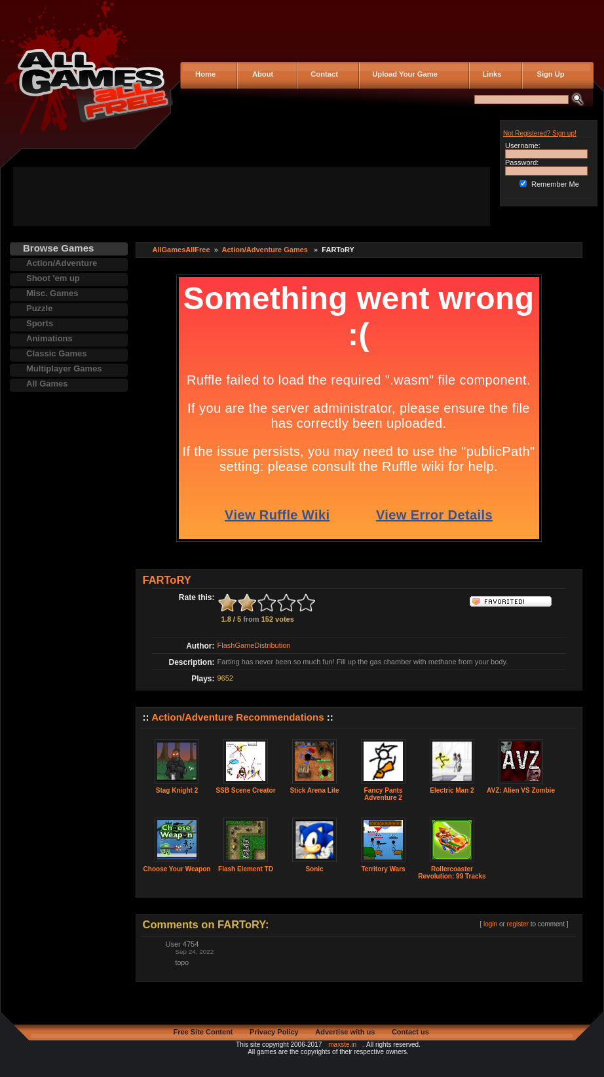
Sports (39, 323)
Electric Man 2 (452, 790)
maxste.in (342, 1044)
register (518, 924)
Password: (521, 162)
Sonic (314, 869)
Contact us (410, 1032)
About (259, 74)
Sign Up (547, 74)
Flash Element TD (245, 869)
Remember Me (555, 184)
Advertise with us (345, 1032)
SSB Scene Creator (245, 790)
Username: (522, 145)
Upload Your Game (403, 74)
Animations (49, 338)
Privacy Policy (274, 1032)
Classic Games (56, 353)
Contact (322, 74)
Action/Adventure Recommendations (237, 717)
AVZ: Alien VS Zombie (521, 790)
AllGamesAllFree (181, 250)
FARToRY (167, 580)
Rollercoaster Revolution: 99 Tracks (451, 872)
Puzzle (39, 308)
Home (204, 74)
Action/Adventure (61, 263)
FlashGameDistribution (254, 645)
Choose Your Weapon (177, 869)
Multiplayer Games (64, 368)
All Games (47, 383)
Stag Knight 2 (177, 790)
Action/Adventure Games (265, 250)
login (490, 924)
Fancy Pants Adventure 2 (383, 794)
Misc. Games (52, 293)
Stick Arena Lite (314, 790)
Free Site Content (203, 1032)
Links (489, 74)
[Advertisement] (251, 196)
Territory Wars (383, 869)
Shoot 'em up (53, 278)
